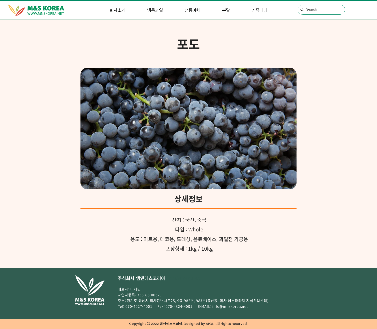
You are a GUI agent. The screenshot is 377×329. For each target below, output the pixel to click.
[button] (117, 10)
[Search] (321, 9)
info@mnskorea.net (230, 306)
